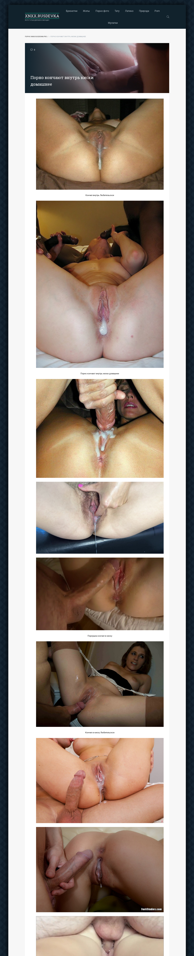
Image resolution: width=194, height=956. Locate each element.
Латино (129, 10)
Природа (144, 10)
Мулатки (113, 22)
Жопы (86, 10)
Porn (157, 10)
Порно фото (102, 10)
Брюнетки (71, 10)
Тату (117, 10)
